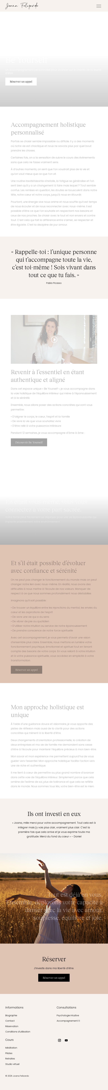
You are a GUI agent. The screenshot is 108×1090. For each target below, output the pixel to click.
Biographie (11, 1015)
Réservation (11, 1026)
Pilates (8, 1053)
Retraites (10, 1058)
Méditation (11, 1047)
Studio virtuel (12, 1064)
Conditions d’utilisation (17, 1031)
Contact (10, 1020)
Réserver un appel (21, 81)
